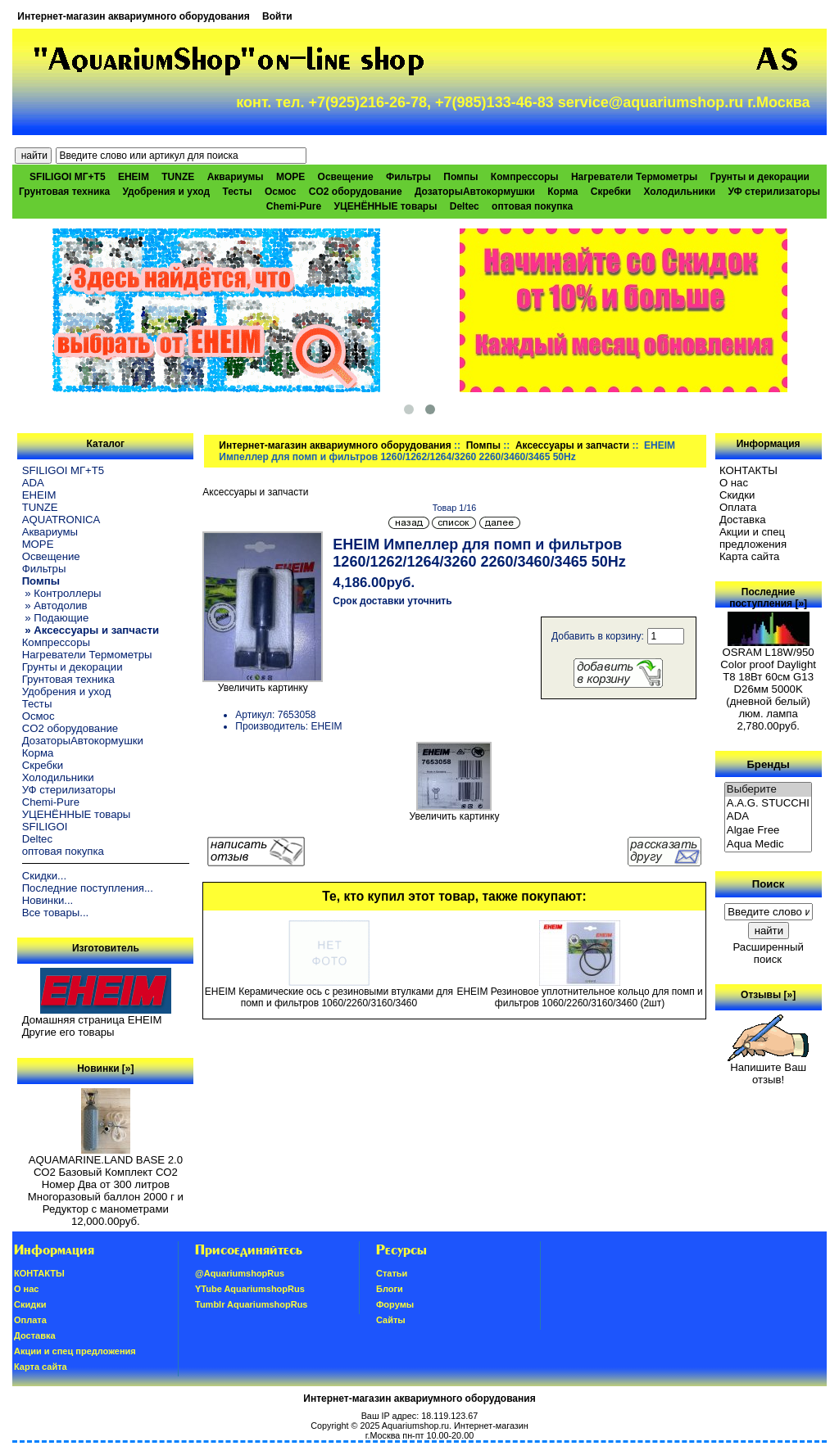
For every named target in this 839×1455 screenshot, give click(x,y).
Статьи (391, 1273)
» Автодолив (55, 605)
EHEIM (133, 177)
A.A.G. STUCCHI (768, 804)
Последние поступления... (87, 888)
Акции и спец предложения (753, 538)
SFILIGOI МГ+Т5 (67, 177)
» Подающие (55, 618)
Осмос (281, 191)
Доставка (742, 519)
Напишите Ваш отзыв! (768, 1068)
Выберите (768, 790)
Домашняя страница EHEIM (92, 1020)
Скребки (611, 191)
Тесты (237, 191)
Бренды (767, 763)
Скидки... (44, 876)
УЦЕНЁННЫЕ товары (386, 206)
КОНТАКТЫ (748, 470)
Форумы (395, 1304)
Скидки (737, 495)
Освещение (346, 177)
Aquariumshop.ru (415, 1425)
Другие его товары (68, 1032)
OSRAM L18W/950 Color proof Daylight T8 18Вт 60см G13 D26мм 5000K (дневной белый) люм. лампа (768, 678)
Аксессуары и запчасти (572, 445)
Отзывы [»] (768, 995)
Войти (277, 16)
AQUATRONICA (61, 519)
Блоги (389, 1289)
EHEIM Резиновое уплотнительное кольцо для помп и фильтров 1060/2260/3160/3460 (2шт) (579, 997)
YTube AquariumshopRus (250, 1289)
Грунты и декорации (760, 177)
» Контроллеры (62, 593)
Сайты (391, 1320)
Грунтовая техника (64, 191)
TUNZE (177, 177)
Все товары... (55, 912)
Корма (562, 191)
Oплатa (738, 507)
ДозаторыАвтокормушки (475, 191)
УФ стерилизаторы (774, 191)
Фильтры (408, 177)
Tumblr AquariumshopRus (251, 1304)
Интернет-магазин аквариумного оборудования (133, 16)
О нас (733, 483)
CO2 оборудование (355, 191)
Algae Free (768, 831)
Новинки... (48, 900)
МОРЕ (290, 177)
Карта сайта (749, 556)
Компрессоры (525, 177)
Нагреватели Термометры (634, 177)
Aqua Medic (768, 845)
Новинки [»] (105, 1068)
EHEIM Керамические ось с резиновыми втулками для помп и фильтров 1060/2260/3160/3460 (329, 997)
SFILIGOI (45, 826)
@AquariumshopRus (239, 1273)
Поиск (768, 884)
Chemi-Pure (293, 206)
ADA (33, 483)
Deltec (464, 206)
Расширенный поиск (767, 953)
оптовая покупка (532, 206)
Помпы (483, 445)
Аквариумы (235, 177)
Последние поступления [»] (768, 597)
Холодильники (680, 191)
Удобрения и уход (166, 191)
